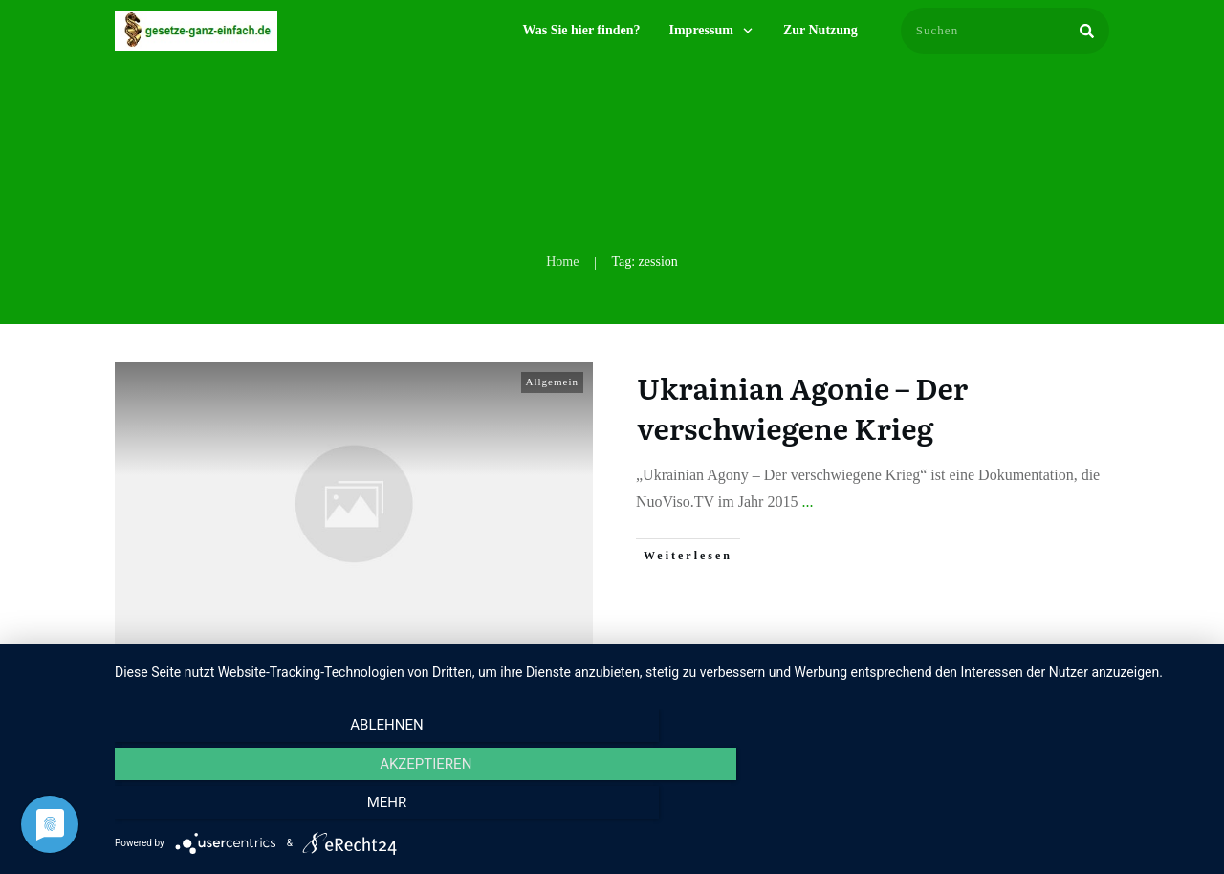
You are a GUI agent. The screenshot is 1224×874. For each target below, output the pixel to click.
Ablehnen (278, 808)
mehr (1041, 808)
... (807, 501)
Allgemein (552, 381)
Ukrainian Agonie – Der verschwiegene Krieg (802, 407)
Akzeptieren (660, 808)
